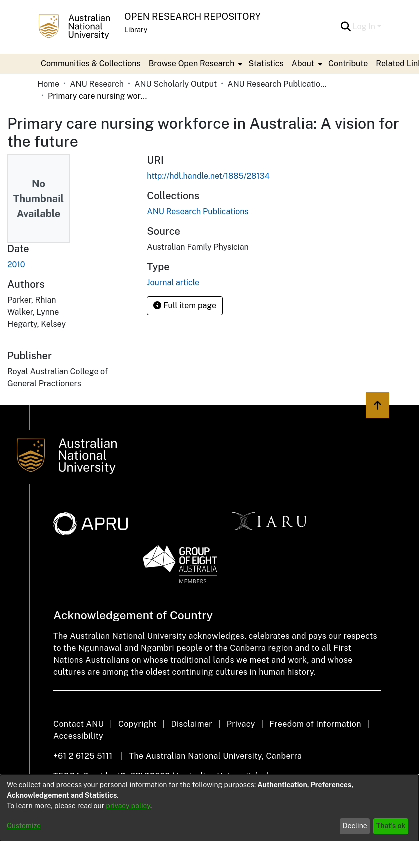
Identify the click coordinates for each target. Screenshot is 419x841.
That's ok (391, 826)
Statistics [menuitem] (266, 63)
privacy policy (128, 806)
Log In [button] (365, 26)
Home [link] (49, 84)
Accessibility (79, 736)
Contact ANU (79, 724)
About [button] (303, 63)
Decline (355, 826)
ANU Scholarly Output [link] (175, 84)
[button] (346, 27)
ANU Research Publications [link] (278, 84)
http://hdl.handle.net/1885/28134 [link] (208, 176)
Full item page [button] (185, 305)
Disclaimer (191, 724)
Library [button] (136, 30)
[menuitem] (195, 64)
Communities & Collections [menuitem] (91, 63)
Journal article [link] (173, 282)
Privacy (241, 724)
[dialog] (209, 808)
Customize (24, 826)
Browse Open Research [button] (192, 63)
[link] (197, 211)
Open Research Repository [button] (192, 16)
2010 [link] (17, 264)
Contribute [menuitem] (348, 63)
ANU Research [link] (97, 84)
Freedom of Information (315, 724)
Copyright (137, 724)
